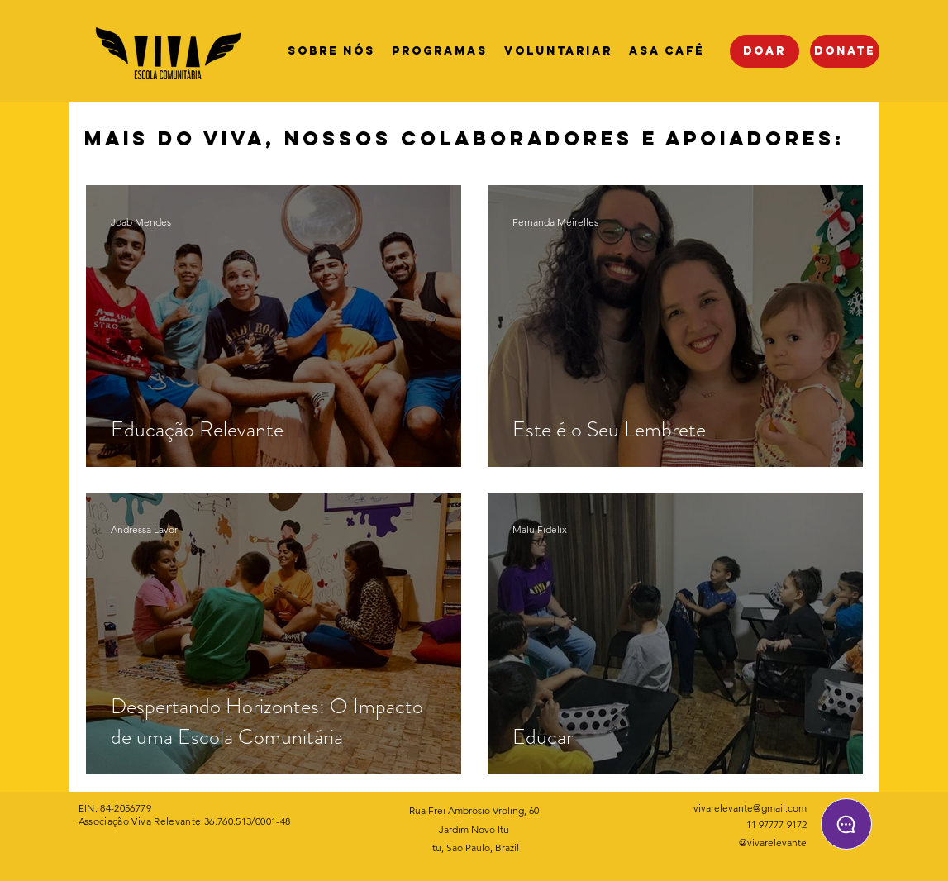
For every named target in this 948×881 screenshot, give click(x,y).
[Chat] (846, 824)
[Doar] (764, 51)
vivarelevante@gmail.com (750, 808)
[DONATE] (844, 51)
